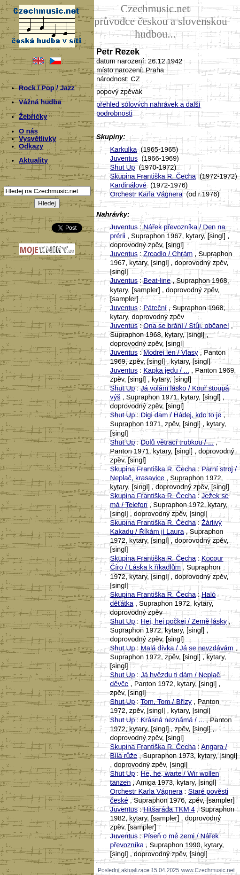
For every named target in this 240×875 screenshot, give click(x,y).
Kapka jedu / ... (166, 370)
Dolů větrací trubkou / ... (177, 442)
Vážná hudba (40, 102)
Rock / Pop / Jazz (47, 88)
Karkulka (123, 149)
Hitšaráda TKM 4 (169, 809)
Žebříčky (33, 116)
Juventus (124, 158)
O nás (28, 131)
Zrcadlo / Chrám (168, 254)
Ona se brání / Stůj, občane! (186, 325)
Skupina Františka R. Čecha (152, 176)
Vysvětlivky (37, 138)
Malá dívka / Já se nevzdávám (187, 648)
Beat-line (156, 280)
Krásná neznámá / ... (172, 720)
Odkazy (31, 146)
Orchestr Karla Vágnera (146, 194)
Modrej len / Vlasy (170, 352)
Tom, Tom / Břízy (166, 701)
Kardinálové (128, 185)
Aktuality (33, 160)
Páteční (155, 308)
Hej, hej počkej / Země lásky (184, 621)
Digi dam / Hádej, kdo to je (181, 415)
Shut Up (122, 167)
